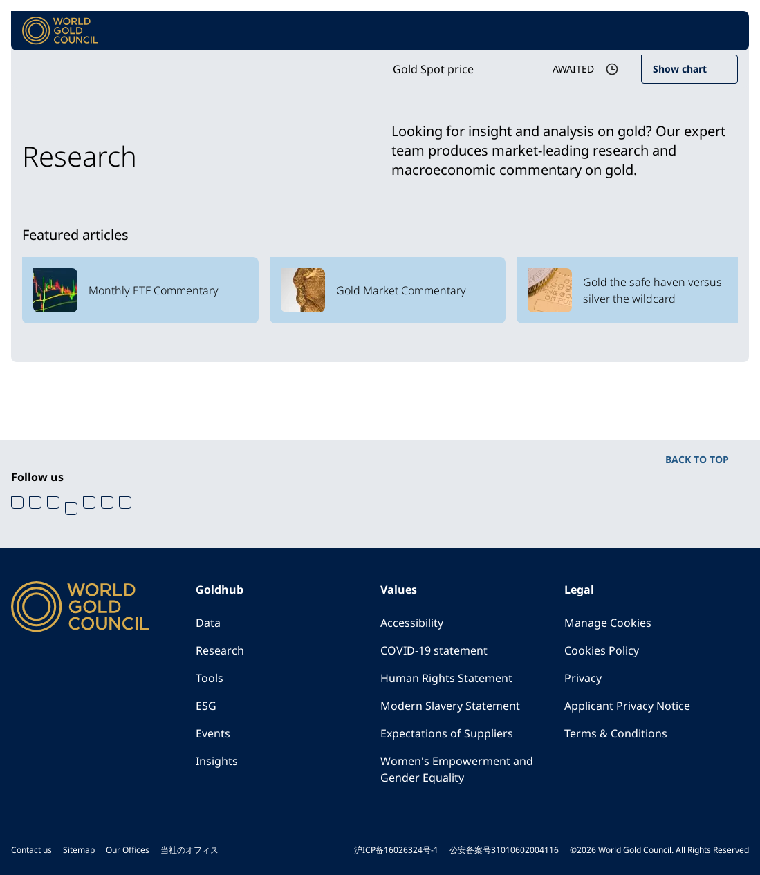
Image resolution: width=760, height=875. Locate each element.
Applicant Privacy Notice (627, 705)
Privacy (583, 678)
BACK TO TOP (697, 459)
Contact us (31, 850)
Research (220, 650)
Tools (209, 678)
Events (213, 733)
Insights (217, 761)
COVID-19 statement (434, 650)
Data (208, 622)
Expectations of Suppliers (446, 733)
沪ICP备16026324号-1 (396, 850)
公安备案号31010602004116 (504, 850)
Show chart (680, 68)
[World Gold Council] (60, 31)
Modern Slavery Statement (450, 705)
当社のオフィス (189, 850)
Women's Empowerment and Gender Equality (456, 769)
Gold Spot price (433, 69)
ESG (206, 705)
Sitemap (79, 850)
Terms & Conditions (615, 733)
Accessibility (411, 622)
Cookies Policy (601, 650)
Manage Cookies (607, 622)
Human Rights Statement (446, 678)
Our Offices (127, 850)
